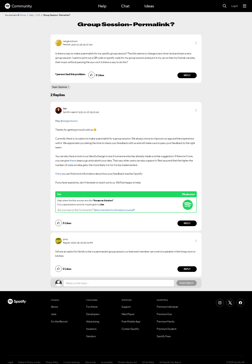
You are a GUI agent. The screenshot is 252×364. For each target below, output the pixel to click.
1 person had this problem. (70, 74)
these (73, 160)
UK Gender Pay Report (170, 362)
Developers (92, 314)
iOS (38, 15)
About (54, 306)
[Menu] (244, 6)
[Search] (224, 6)
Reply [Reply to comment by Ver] (187, 223)
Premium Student (166, 329)
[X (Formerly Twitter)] (230, 303)
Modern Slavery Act (127, 362)
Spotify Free (164, 336)
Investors (91, 329)
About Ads (90, 362)
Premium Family (166, 321)
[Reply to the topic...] (119, 283)
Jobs (53, 314)
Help (102, 6)
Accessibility (107, 362)
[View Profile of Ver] (65, 108)
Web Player (128, 314)
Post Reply (186, 283)
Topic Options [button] (59, 87)
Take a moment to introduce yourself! (114, 210)
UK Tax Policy (148, 362)
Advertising (92, 321)
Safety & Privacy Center (29, 362)
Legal (10, 362)
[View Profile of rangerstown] (70, 41)
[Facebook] (240, 303)
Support (126, 306)
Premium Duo (164, 314)
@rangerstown (68, 121)
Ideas (149, 6)
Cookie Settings (71, 362)
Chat (125, 6)
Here (58, 173)
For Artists (92, 306)
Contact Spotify (130, 329)
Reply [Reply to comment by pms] (187, 269)
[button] (196, 42)
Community (18, 6)
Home (23, 15)
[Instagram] (220, 303)
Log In (234, 6)
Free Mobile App (131, 321)
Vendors (91, 336)
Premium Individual (167, 306)
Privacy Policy (52, 362)
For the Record (59, 321)
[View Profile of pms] (65, 239)
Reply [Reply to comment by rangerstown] (187, 75)
